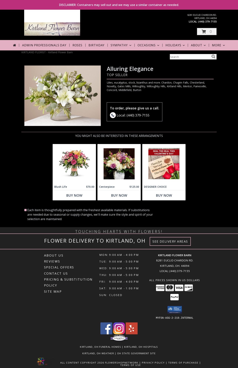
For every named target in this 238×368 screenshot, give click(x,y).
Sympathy (121, 45)
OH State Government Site (136, 353)
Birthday (96, 45)
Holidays (175, 45)
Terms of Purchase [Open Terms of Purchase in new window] (183, 362)
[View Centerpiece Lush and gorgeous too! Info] (119, 163)
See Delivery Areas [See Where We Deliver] (170, 241)
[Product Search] (190, 56)
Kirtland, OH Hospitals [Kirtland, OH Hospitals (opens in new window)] (141, 346)
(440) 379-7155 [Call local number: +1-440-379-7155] (207, 21)
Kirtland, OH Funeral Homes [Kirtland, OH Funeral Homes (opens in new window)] (100, 346)
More (219, 45)
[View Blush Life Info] (74, 163)
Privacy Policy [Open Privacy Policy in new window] (153, 362)
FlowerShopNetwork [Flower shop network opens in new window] (121, 362)
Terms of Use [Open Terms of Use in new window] (130, 365)
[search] (213, 57)
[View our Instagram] (119, 333)
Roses (77, 45)
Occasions (149, 45)
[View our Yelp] (132, 333)
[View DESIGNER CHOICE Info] (163, 163)
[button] (207, 31)
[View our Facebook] (106, 333)
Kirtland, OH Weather (98, 353)
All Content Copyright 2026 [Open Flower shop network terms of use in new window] (82, 362)
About (199, 45)
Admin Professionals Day (44, 45)
